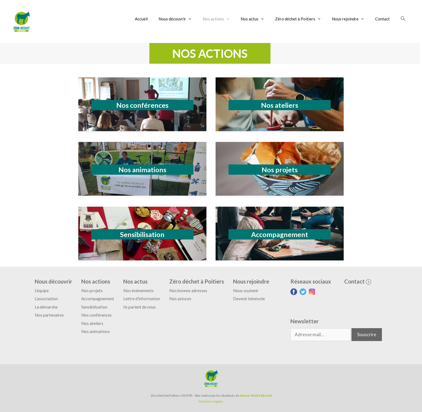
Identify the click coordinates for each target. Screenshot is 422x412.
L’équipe (42, 290)
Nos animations (142, 170)
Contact (382, 18)
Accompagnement (279, 234)
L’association (46, 298)
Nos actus (255, 19)
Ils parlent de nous (139, 306)
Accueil (141, 18)
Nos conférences (142, 105)
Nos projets (280, 170)
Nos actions (219, 19)
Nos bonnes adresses (188, 290)
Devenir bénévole (249, 298)
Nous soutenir (246, 290)
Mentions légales (211, 401)
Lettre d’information (141, 298)
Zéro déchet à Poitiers (300, 19)
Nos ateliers (279, 105)
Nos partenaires (49, 315)
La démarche (46, 306)
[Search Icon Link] (403, 19)
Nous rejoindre (351, 19)
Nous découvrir (178, 19)
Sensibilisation (142, 234)
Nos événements (138, 290)
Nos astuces (180, 298)
